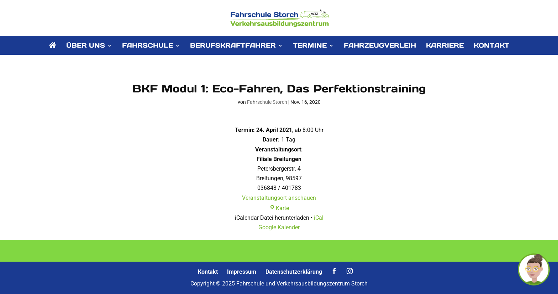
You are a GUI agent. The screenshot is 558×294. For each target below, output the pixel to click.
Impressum (241, 271)
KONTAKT (491, 46)
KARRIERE (445, 46)
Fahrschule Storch (267, 102)
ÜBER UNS (85, 46)
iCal (318, 217)
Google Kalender (279, 227)
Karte (279, 208)
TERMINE (310, 46)
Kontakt (208, 271)
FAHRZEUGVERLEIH (380, 46)
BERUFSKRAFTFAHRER (233, 46)
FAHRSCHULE (147, 46)
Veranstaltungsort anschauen (279, 197)
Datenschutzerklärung (293, 271)
